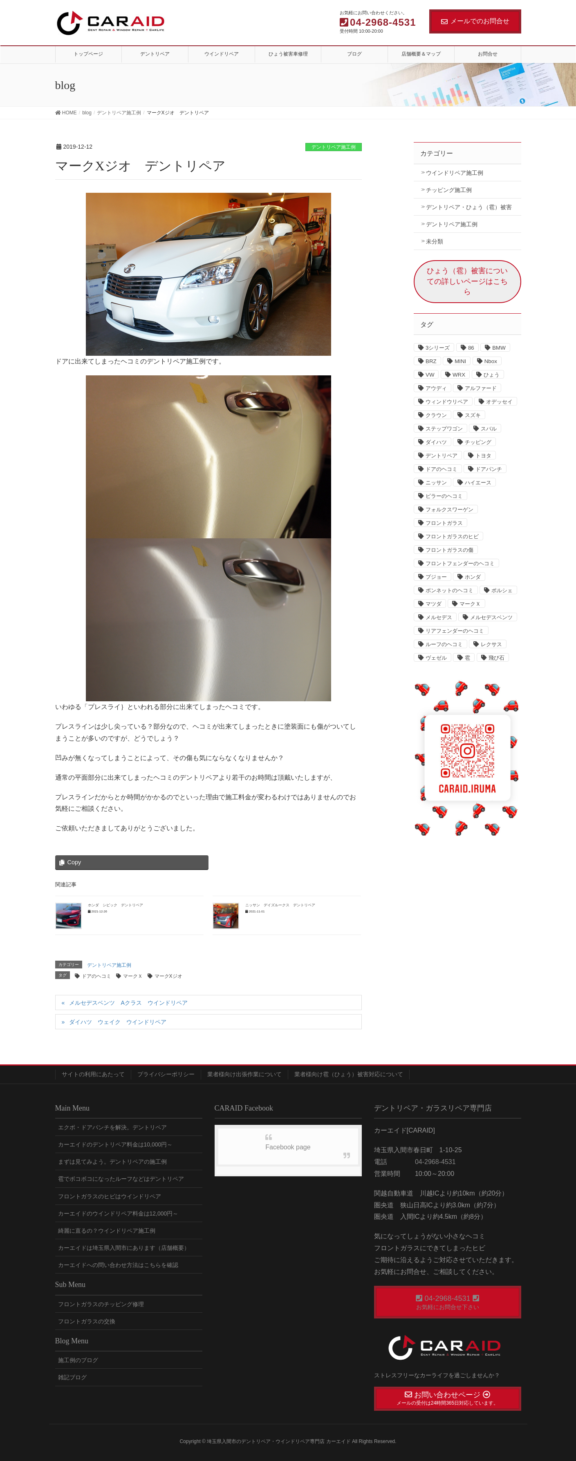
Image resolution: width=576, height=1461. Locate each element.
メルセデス (439, 617)
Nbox (490, 361)
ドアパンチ (488, 469)
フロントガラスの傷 (449, 550)
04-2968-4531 (434, 1161)
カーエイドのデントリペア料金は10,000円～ (115, 1144)
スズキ (473, 415)
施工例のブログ (78, 1360)
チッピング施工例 (449, 190)
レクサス (491, 644)
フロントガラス (444, 523)
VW (430, 375)
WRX (459, 375)
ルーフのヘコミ (444, 644)
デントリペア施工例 (334, 147)
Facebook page (287, 1147)
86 (471, 348)
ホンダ (473, 577)
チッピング (478, 442)
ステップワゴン (444, 429)
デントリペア (441, 456)
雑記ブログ (72, 1377)
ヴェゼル (436, 658)
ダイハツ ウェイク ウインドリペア (117, 1022)
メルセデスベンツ (491, 617)
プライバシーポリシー (166, 1074)
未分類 (434, 241)
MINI (460, 361)
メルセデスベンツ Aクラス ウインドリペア (128, 1002)
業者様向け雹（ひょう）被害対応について (348, 1074)
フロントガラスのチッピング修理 (101, 1304)
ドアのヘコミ (96, 976)
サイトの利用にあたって (93, 1074)
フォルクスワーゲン (449, 509)
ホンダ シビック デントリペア (115, 905)
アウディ (436, 388)
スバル (489, 429)
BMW (499, 348)
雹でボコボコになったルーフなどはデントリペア (121, 1178)
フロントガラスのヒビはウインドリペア (109, 1196)
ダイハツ (436, 442)
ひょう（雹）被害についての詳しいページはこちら (467, 281)
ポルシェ (502, 590)
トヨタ (483, 456)
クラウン (436, 415)
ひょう (492, 375)
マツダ (434, 604)
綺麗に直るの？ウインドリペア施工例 (106, 1230)
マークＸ (133, 976)
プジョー (436, 577)
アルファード (481, 388)
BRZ (431, 361)
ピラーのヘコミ (444, 496)
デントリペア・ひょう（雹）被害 (469, 207)
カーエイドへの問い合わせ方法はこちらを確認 (118, 1265)
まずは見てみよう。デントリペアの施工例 (112, 1161)
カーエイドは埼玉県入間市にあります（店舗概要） (124, 1248)
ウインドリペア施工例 (454, 173)
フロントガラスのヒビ (452, 536)
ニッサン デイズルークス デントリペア (280, 905)
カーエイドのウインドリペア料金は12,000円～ (118, 1213)
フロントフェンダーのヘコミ (460, 563)
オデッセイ (499, 402)
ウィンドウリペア (447, 402)
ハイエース (478, 483)
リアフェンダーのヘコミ (455, 631)
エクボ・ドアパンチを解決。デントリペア (112, 1127)
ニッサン (436, 483)
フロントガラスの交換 (86, 1321)
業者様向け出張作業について (244, 1074)
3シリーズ (438, 348)
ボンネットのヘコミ (449, 590)
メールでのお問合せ (475, 21)
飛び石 (496, 658)
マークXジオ (168, 976)
